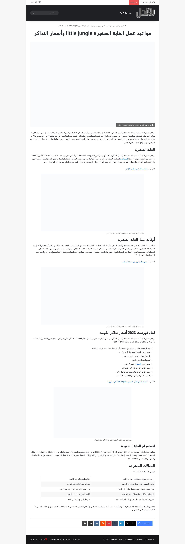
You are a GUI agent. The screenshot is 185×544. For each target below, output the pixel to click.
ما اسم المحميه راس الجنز (137, 168)
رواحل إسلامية (125, 13)
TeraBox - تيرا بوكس (37, 539)
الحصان (138, 364)
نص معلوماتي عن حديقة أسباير (135, 262)
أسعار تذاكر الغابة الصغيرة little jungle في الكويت (127, 382)
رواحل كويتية (101, 26)
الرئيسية (122, 26)
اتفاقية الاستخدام (116, 539)
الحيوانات (124, 159)
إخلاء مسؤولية (142, 539)
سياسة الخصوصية (130, 539)
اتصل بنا (106, 539)
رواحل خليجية (112, 26)
